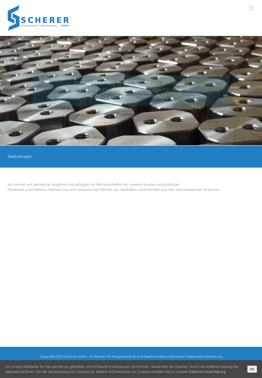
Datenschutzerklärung (205, 356)
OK (252, 369)
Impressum (177, 356)
